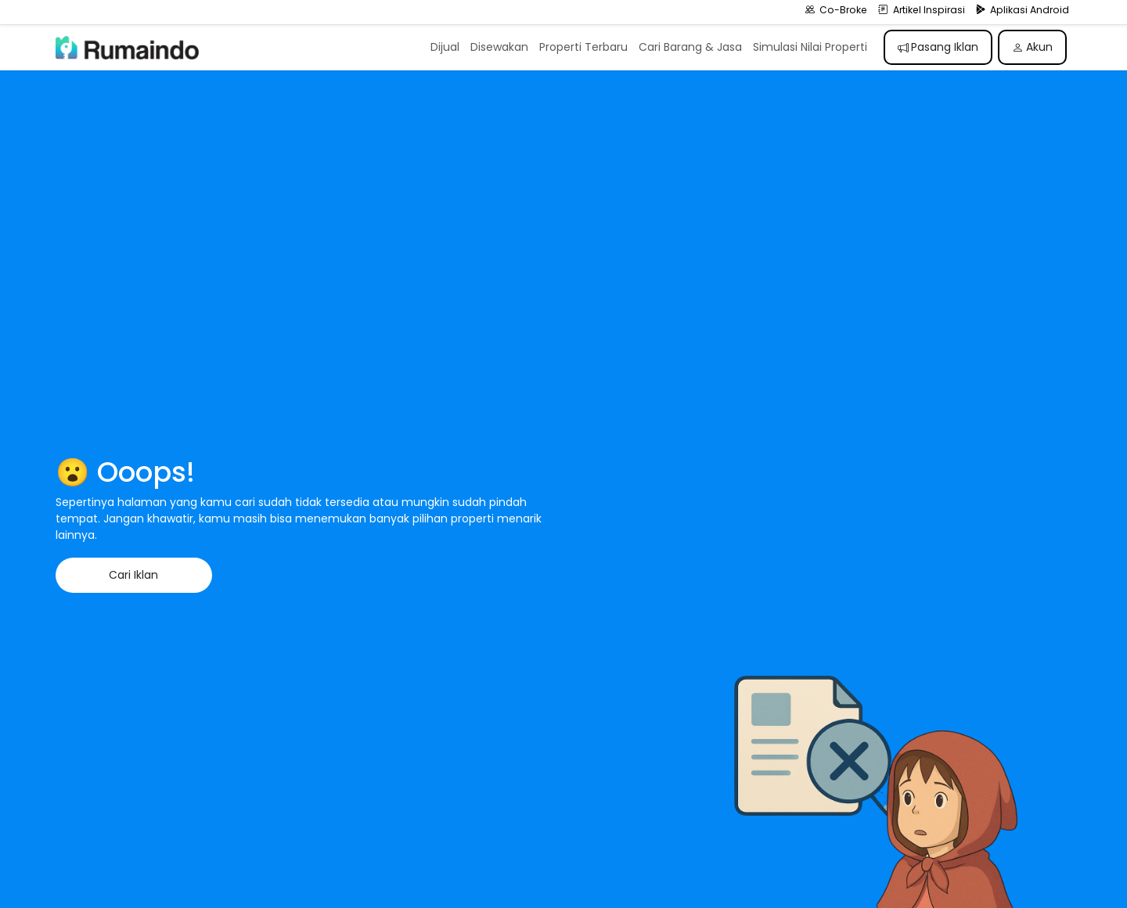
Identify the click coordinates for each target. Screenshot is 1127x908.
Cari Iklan (133, 575)
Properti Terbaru (583, 47)
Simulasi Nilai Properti (810, 47)
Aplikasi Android (1023, 9)
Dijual (444, 47)
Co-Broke (836, 9)
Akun (1032, 47)
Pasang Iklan (938, 47)
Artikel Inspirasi (921, 9)
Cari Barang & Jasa (690, 47)
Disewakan (499, 47)
